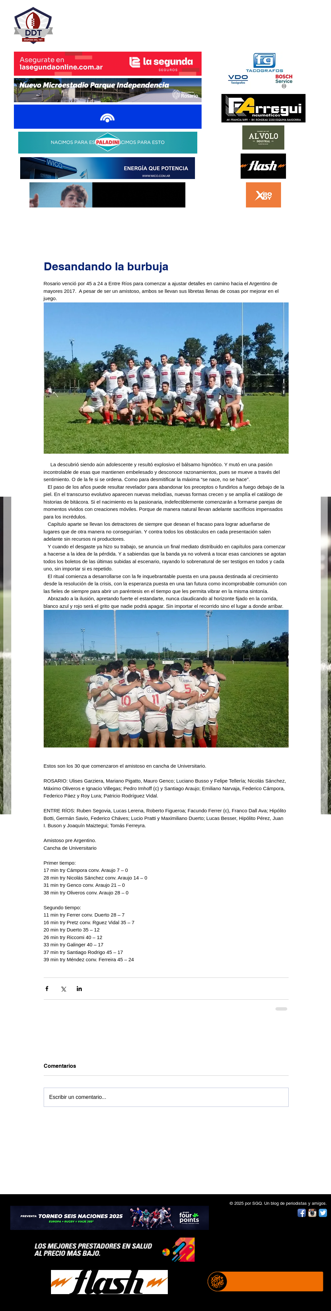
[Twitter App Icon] (323, 1213)
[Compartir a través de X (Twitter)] (63, 988)
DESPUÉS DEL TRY (103, 22)
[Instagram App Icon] (312, 1213)
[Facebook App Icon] (302, 1213)
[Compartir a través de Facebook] (47, 988)
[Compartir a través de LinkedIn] (79, 988)
